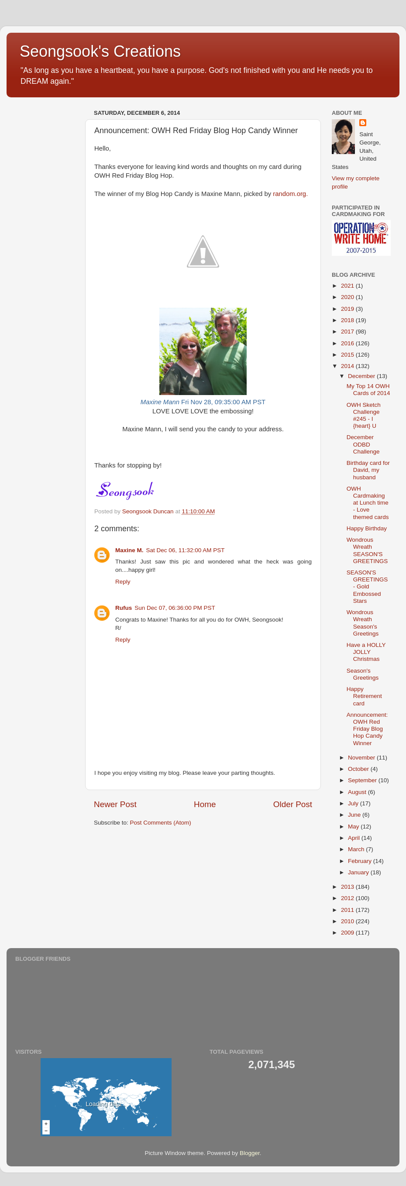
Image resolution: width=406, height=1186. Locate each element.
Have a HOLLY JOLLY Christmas (366, 652)
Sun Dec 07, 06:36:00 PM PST (174, 608)
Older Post (292, 804)
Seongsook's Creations (100, 51)
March (357, 849)
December (362, 376)
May (354, 826)
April (354, 838)
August (358, 792)
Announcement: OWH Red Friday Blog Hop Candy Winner (367, 729)
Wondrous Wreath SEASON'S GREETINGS (367, 550)
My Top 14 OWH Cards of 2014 (368, 389)
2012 (348, 898)
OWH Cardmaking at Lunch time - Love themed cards (368, 502)
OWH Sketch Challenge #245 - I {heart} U (364, 416)
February (360, 861)
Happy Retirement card (364, 696)
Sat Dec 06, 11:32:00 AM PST (185, 550)
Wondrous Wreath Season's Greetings (363, 623)
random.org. (290, 193)
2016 (348, 343)
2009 (348, 932)
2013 (348, 886)
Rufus (123, 608)
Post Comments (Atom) (160, 822)
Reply (123, 581)
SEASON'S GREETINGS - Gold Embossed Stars (367, 586)
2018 (348, 320)
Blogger (250, 1153)
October (359, 769)
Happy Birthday (367, 528)
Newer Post (115, 804)
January (359, 872)
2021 (348, 285)
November (362, 757)
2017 (348, 331)
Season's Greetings (363, 674)
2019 (348, 309)
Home (205, 804)
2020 (348, 297)
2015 (348, 354)
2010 (348, 921)
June (355, 814)
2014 (348, 366)
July (354, 803)
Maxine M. (129, 550)
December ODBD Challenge (363, 444)
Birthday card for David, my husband (368, 470)
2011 (348, 910)
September (363, 780)
